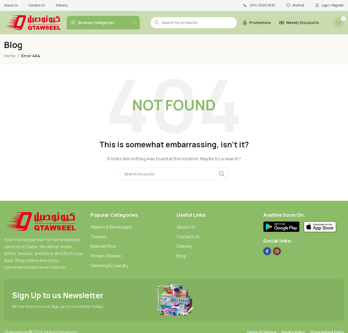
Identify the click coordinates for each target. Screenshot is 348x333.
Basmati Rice (103, 246)
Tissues (99, 237)
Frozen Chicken (106, 256)
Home (9, 56)
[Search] (174, 174)
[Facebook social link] (267, 251)
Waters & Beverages (111, 227)
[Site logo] (32, 22)
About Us (186, 227)
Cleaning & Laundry (109, 266)
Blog (181, 256)
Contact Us (188, 237)
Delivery (185, 246)
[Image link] (40, 221)
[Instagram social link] (277, 251)
